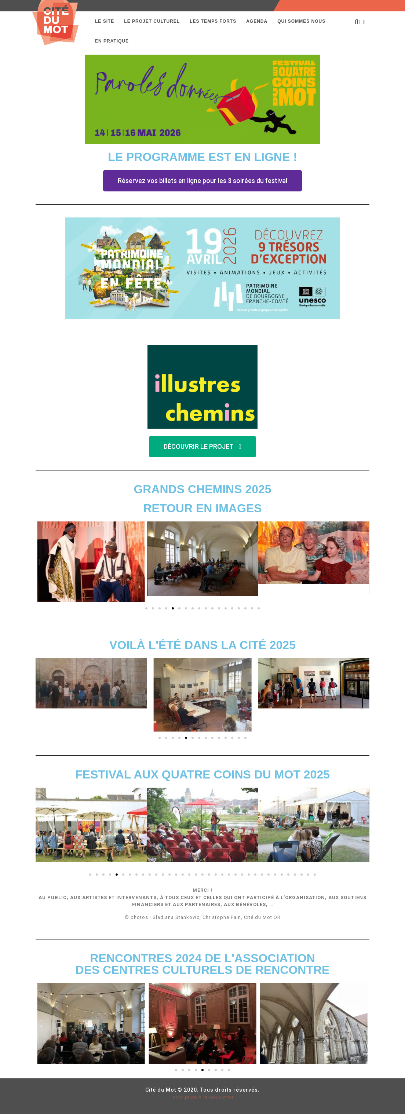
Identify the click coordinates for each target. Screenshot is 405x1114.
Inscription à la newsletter (202, 1097)
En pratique (112, 41)
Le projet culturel (152, 21)
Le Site (104, 21)
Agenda (256, 21)
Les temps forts (213, 21)
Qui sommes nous (301, 21)
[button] (202, 180)
